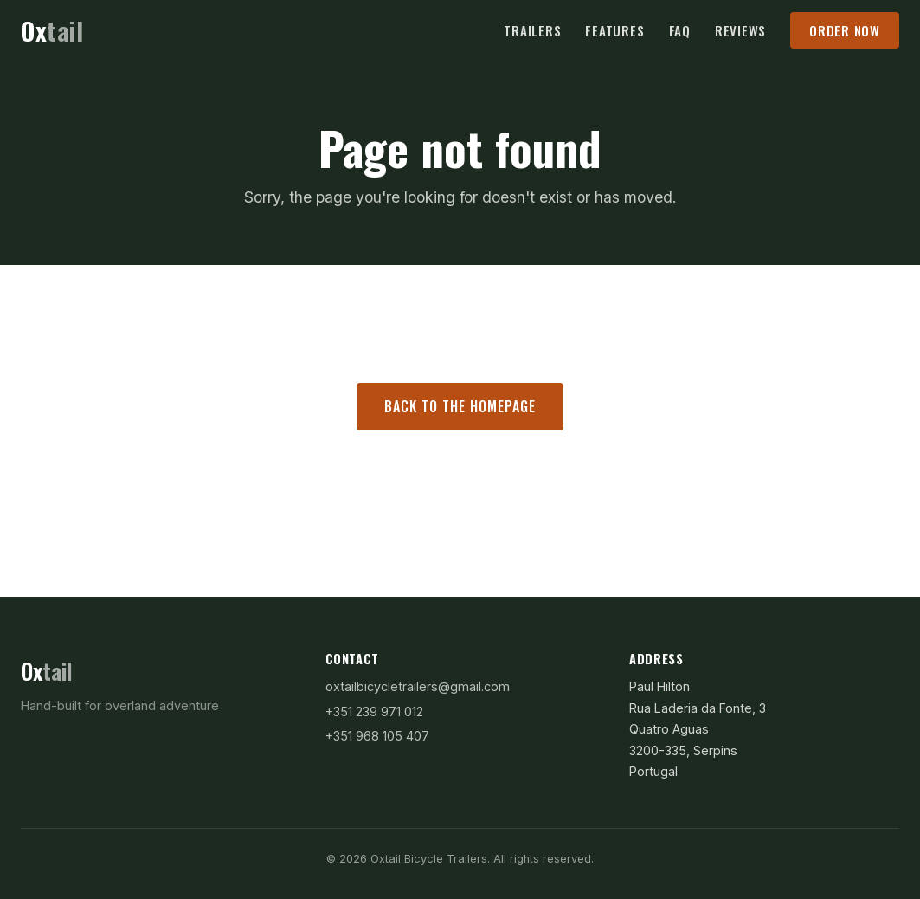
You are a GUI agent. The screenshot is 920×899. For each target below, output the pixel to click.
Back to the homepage (459, 406)
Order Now (844, 30)
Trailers (532, 30)
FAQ (680, 30)
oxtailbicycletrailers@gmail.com (417, 686)
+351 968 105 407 (377, 735)
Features (614, 30)
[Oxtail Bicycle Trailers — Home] (52, 31)
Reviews (740, 30)
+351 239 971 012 (374, 711)
